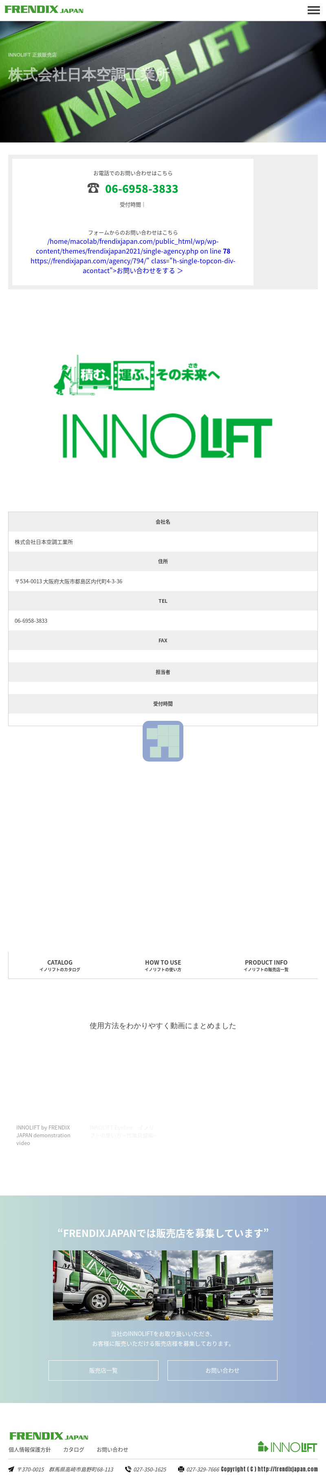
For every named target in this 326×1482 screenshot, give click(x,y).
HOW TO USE (163, 965)
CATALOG (60, 965)
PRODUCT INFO (266, 965)
